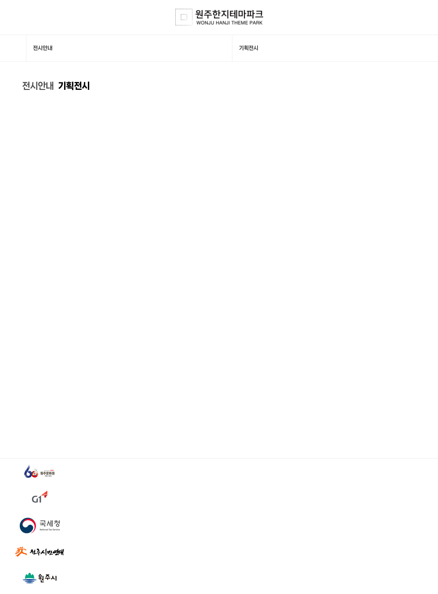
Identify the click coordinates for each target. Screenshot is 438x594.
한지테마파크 (219, 17)
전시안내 (38, 86)
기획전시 (74, 86)
